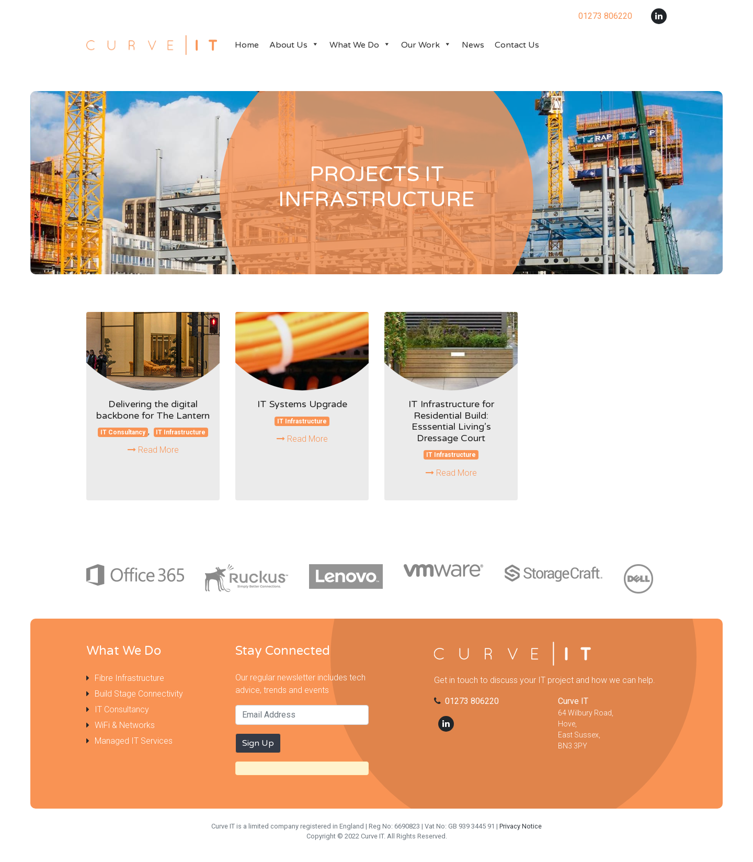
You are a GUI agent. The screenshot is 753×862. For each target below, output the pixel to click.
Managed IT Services (134, 741)
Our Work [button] (426, 45)
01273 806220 (472, 701)
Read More (153, 450)
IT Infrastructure (181, 432)
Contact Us (517, 45)
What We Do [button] (360, 45)
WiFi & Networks (125, 725)
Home (247, 45)
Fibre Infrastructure (129, 678)
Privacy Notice (520, 826)
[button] (313, 45)
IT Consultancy (122, 432)
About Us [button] (294, 45)
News (473, 45)
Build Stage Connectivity (139, 694)
